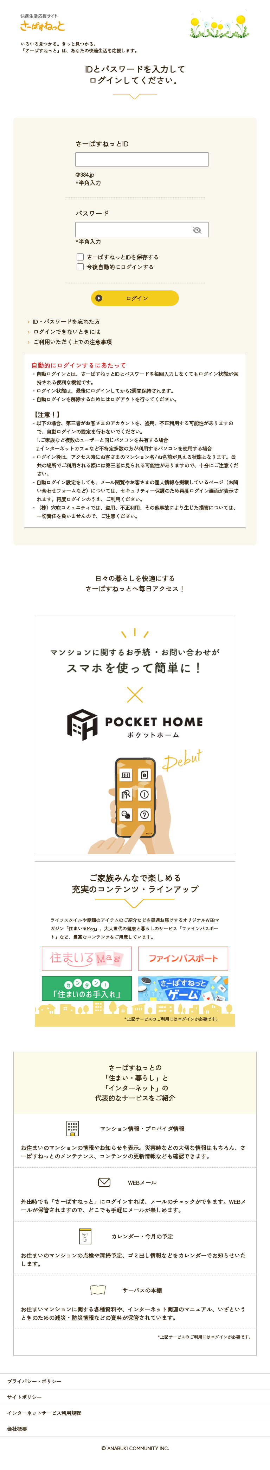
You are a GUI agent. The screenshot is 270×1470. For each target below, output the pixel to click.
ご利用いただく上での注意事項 (72, 342)
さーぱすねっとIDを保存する (118, 257)
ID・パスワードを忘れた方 (66, 321)
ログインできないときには (67, 331)
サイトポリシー (24, 1397)
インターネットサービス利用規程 (44, 1412)
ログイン (137, 298)
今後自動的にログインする (115, 267)
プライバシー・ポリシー (34, 1381)
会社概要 (17, 1428)
